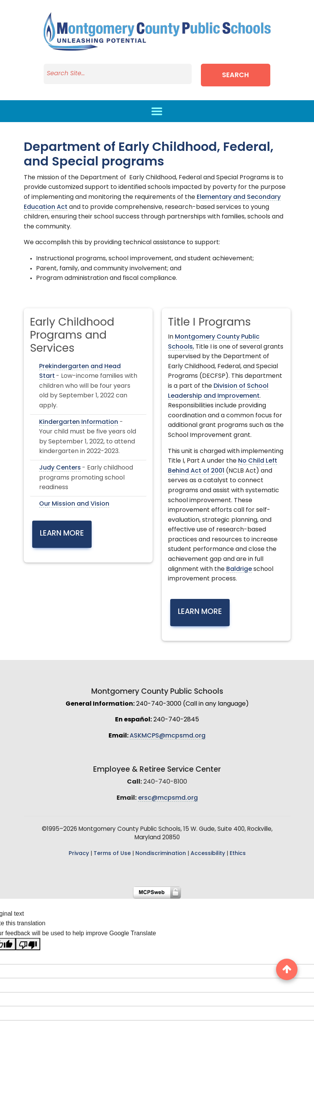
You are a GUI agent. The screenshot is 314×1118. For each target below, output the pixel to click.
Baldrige (239, 569)
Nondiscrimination (160, 854)
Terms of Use (112, 854)
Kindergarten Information (78, 422)
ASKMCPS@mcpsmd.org (167, 736)
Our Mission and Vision (74, 504)
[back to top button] (287, 969)
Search (235, 75)
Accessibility (208, 854)
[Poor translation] (28, 944)
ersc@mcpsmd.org (168, 798)
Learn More (62, 534)
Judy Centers (60, 468)
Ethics (238, 854)
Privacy (79, 854)
